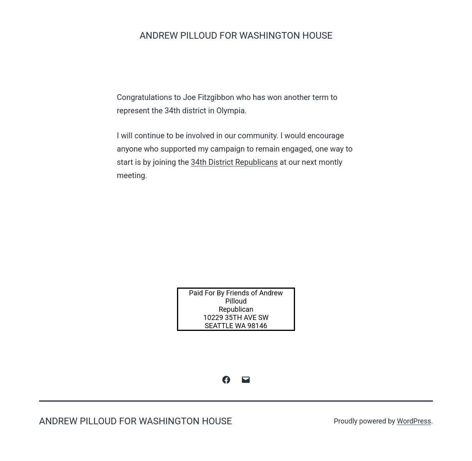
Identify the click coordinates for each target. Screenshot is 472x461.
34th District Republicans (234, 162)
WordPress (414, 421)
